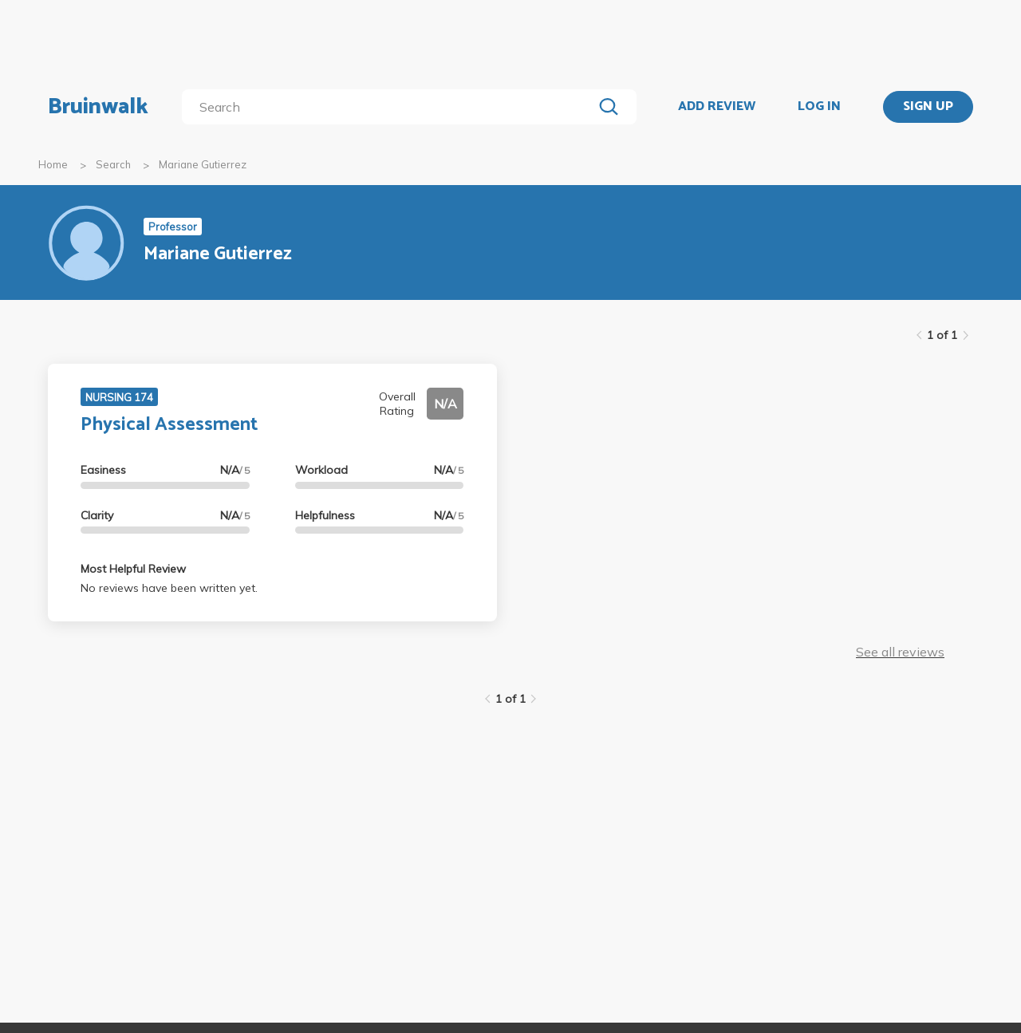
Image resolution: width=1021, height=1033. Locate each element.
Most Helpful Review (133, 569)
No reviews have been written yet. (169, 588)
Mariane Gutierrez (202, 164)
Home (53, 164)
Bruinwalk (98, 106)
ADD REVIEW (716, 107)
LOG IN (819, 107)
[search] (390, 106)
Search (113, 164)
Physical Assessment (169, 424)
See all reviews (900, 652)
